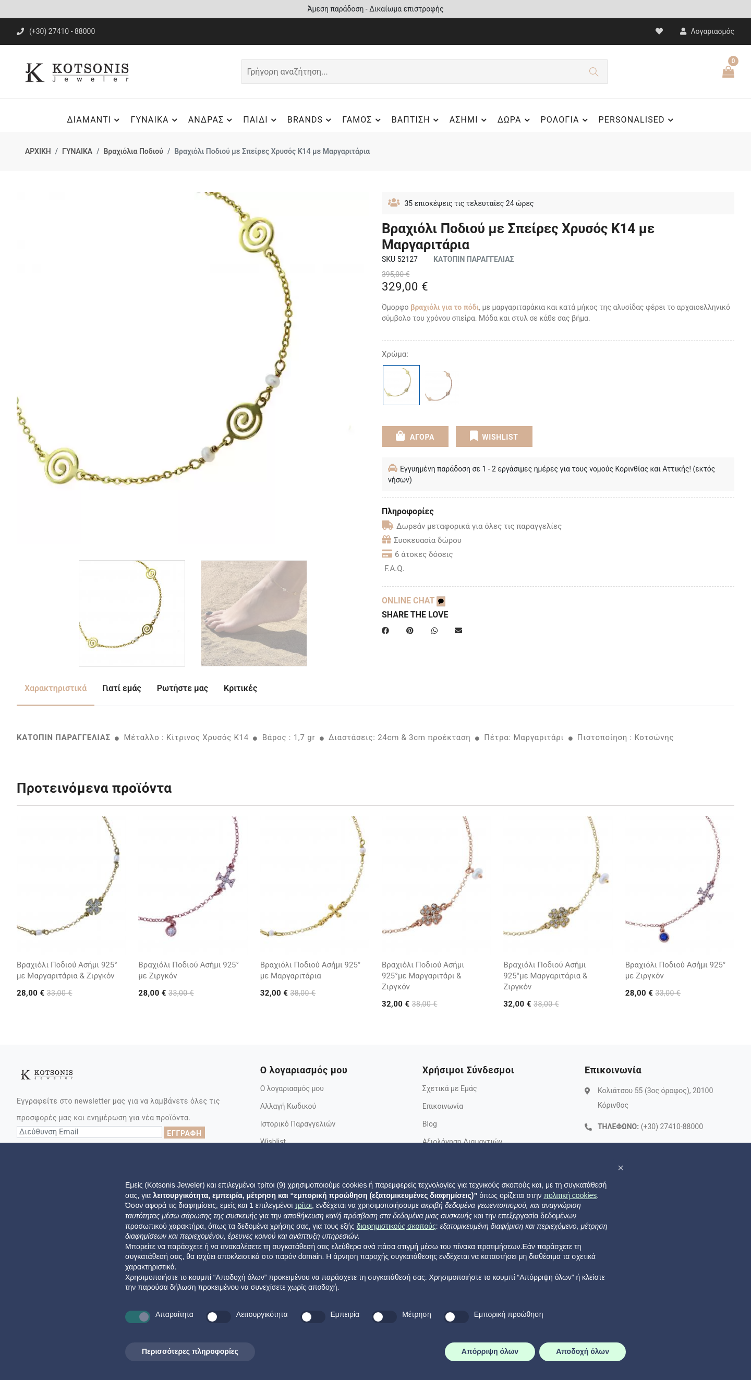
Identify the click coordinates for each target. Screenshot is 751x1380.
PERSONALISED (637, 120)
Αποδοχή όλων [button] (582, 1351)
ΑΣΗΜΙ (470, 120)
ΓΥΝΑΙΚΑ (155, 120)
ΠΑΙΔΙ (261, 120)
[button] (620, 1167)
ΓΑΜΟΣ (362, 120)
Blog (429, 1124)
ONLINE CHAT (413, 601)
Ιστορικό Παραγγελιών (298, 1124)
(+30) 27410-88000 (672, 1126)
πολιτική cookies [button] (570, 1195)
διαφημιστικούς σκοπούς (396, 1226)
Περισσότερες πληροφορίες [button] (190, 1351)
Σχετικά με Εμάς (449, 1088)
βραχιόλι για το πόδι (444, 307)
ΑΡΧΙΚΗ (38, 151)
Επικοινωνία (442, 1106)
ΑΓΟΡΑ (415, 436)
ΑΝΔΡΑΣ (212, 120)
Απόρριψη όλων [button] (490, 1351)
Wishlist (273, 1141)
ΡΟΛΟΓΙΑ (566, 120)
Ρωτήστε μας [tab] (182, 688)
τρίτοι (303, 1205)
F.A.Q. (394, 568)
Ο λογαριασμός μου (292, 1088)
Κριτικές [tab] (240, 688)
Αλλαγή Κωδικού (288, 1106)
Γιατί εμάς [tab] (121, 688)
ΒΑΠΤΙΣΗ (417, 120)
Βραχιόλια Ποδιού (133, 151)
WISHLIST (493, 436)
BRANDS (310, 120)
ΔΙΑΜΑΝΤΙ (95, 120)
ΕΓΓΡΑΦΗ (184, 1133)
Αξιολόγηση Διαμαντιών (462, 1141)
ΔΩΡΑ (515, 120)
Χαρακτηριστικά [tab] (56, 688)
